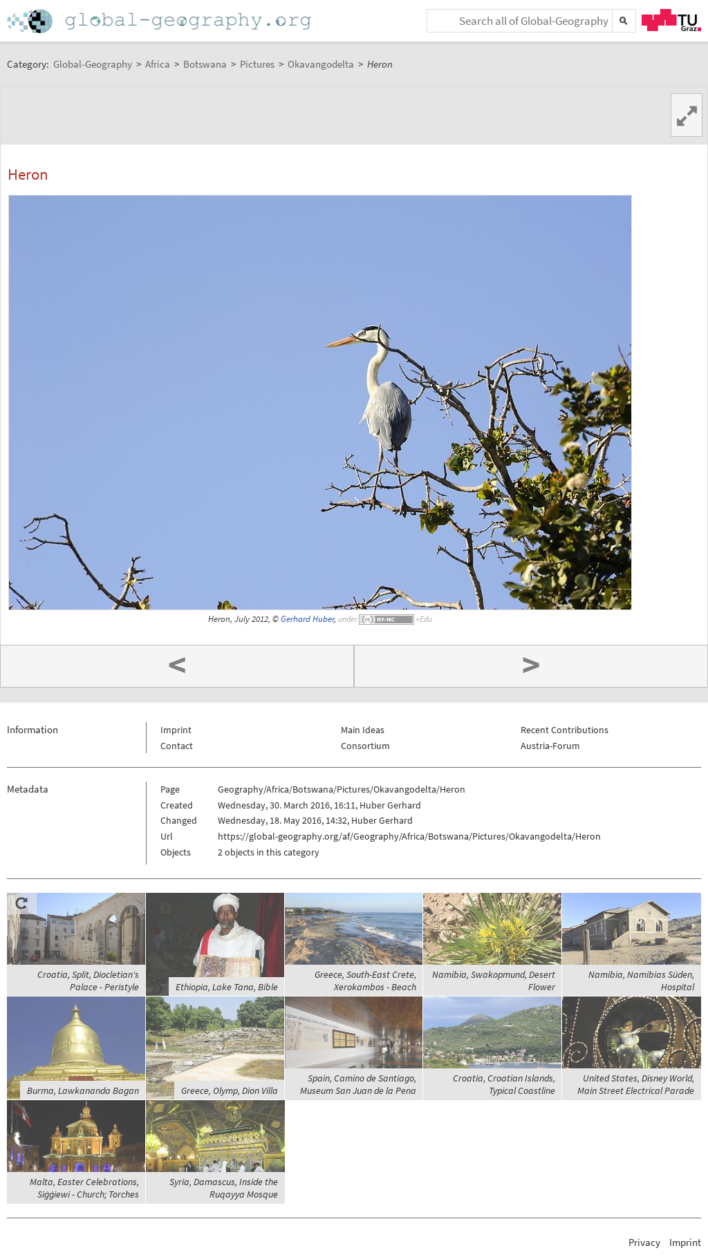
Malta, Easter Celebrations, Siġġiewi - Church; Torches (84, 1187)
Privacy (644, 1242)
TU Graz (671, 20)
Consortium (365, 745)
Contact (176, 745)
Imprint (176, 730)
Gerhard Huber (307, 619)
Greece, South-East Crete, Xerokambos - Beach (365, 980)
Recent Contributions (564, 730)
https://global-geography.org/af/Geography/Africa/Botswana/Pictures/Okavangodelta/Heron (409, 836)
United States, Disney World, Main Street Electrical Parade (635, 1084)
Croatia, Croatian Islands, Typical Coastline (504, 1084)
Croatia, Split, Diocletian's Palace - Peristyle (88, 980)
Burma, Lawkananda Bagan (83, 1090)
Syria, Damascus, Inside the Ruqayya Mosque (223, 1187)
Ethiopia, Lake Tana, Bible (227, 987)
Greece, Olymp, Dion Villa (229, 1090)
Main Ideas (362, 730)
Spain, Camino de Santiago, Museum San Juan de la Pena (358, 1084)
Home (160, 21)
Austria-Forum (550, 745)
